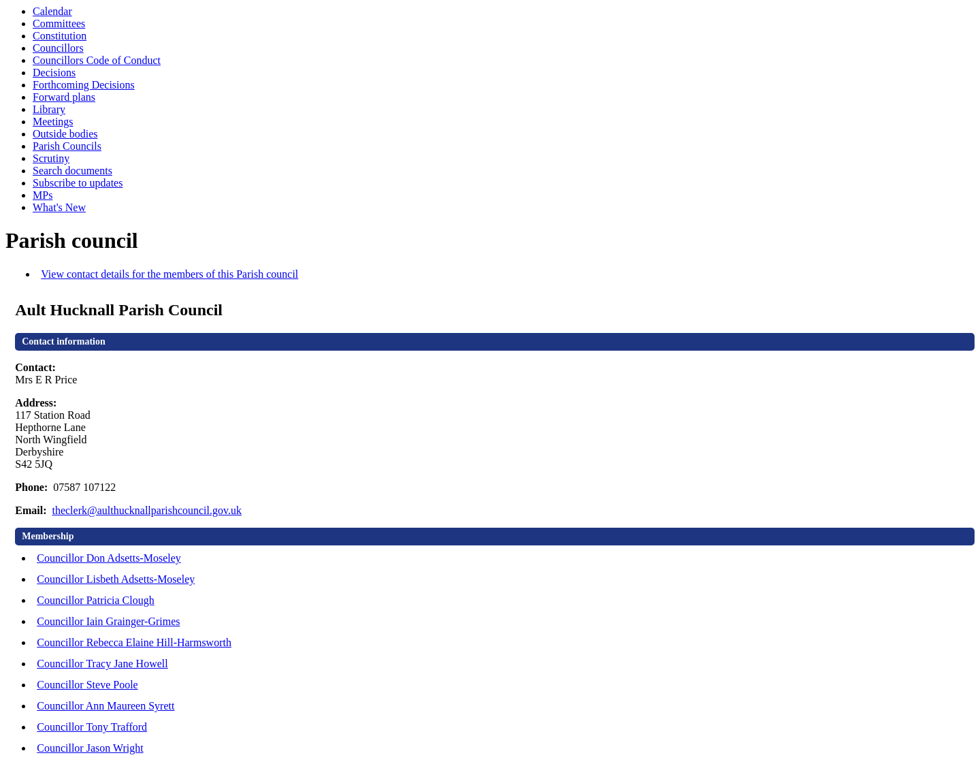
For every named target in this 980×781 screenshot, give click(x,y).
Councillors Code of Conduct (97, 60)
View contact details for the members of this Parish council (169, 274)
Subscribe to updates (77, 183)
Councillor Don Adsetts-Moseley (109, 558)
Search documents (72, 170)
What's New (59, 207)
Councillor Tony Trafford (92, 727)
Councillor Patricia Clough (95, 600)
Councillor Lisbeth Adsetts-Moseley (116, 579)
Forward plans (64, 97)
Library (49, 109)
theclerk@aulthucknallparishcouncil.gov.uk (147, 510)
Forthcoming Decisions (84, 85)
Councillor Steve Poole (87, 684)
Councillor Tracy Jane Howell (102, 663)
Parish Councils (67, 146)
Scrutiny (51, 158)
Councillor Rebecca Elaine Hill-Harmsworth (134, 642)
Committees (59, 23)
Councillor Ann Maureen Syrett (105, 706)
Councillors (58, 48)
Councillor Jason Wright (90, 748)
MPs (42, 195)
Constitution (59, 36)
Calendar (52, 11)
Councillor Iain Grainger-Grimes (108, 621)
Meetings (53, 121)
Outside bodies (65, 134)
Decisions (54, 72)
